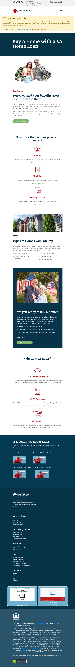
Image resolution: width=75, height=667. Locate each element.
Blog (14, 578)
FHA (56, 623)
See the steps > (37, 205)
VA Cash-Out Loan (17, 534)
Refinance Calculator (18, 559)
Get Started (21, 121)
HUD (14, 624)
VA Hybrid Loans (17, 521)
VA (54, 623)
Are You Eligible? (31, 3)
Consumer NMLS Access (27, 651)
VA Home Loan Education (19, 548)
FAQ (40, 3)
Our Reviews (30, 1)
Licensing (22, 649)
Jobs (14, 577)
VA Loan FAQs (16, 549)
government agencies (40, 623)
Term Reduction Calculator (19, 563)
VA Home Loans (17, 519)
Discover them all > (37, 163)
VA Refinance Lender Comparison (21, 565)
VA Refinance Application (19, 538)
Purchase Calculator (18, 557)
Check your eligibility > (37, 183)
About (28, 5)
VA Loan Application (18, 524)
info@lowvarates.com (22, 29)
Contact (34, 5)
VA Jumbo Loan (17, 522)
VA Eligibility (16, 546)
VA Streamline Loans (18, 532)
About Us (15, 573)
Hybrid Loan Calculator (19, 561)
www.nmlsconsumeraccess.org (30, 648)
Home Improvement (18, 536)
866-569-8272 (56, 2)
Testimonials (16, 575)
